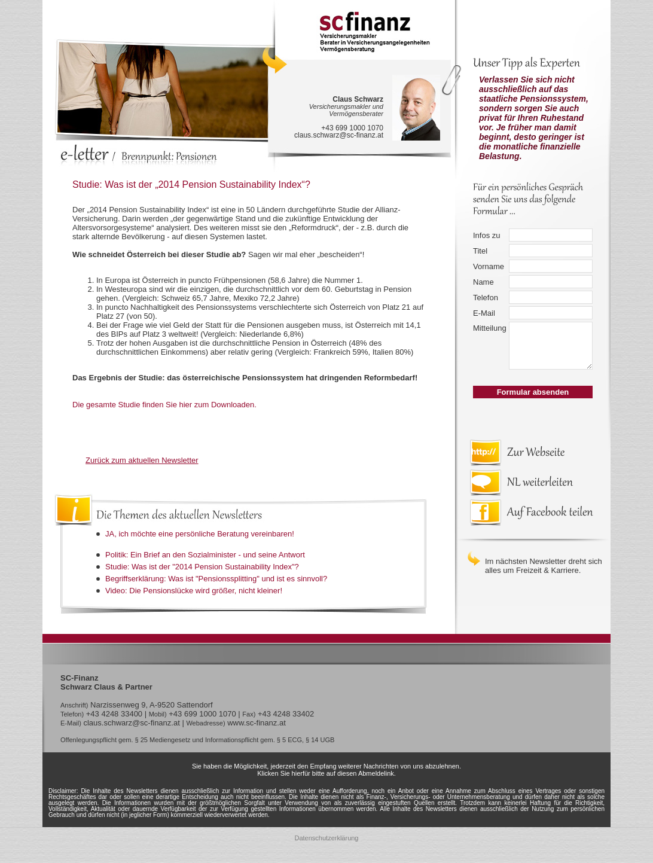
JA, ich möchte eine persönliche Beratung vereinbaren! (199, 533)
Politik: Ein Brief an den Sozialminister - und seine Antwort (205, 554)
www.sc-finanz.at (256, 722)
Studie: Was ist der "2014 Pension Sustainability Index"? (202, 566)
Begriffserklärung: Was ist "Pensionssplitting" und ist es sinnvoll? (216, 578)
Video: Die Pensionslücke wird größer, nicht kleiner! (193, 590)
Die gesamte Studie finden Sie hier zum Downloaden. (164, 404)
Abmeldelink (376, 773)
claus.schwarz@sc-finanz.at (338, 135)
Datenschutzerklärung (326, 837)
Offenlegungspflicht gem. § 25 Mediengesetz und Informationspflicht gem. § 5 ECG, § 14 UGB (197, 739)
